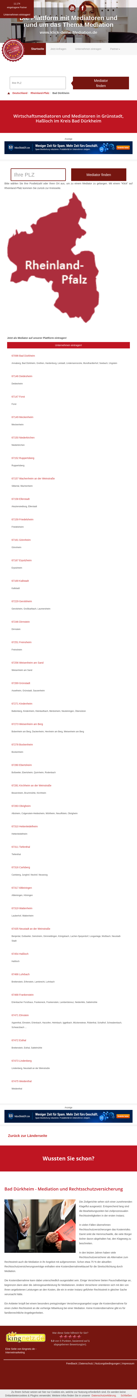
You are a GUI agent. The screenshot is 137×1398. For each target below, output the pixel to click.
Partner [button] (115, 49)
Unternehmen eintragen (88, 49)
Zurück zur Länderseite (27, 1136)
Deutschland (17, 93)
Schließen (126, 1395)
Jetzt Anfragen (58, 49)
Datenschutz (86, 1363)
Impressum (128, 1363)
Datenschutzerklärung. (104, 1395)
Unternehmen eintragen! (68, 345)
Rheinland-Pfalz (40, 93)
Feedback (71, 1363)
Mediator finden (101, 83)
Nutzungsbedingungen (107, 1363)
